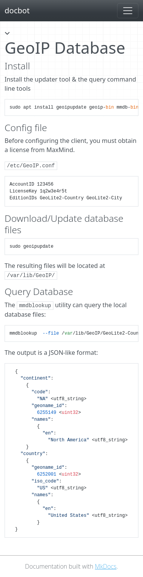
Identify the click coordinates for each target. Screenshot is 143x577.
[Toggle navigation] (127, 10)
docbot (17, 10)
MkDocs (106, 566)
